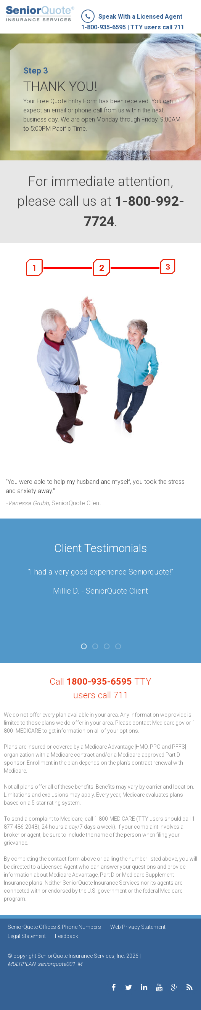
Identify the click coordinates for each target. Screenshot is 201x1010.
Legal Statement (27, 936)
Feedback (66, 936)
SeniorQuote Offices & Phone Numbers (54, 927)
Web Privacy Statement (138, 927)
